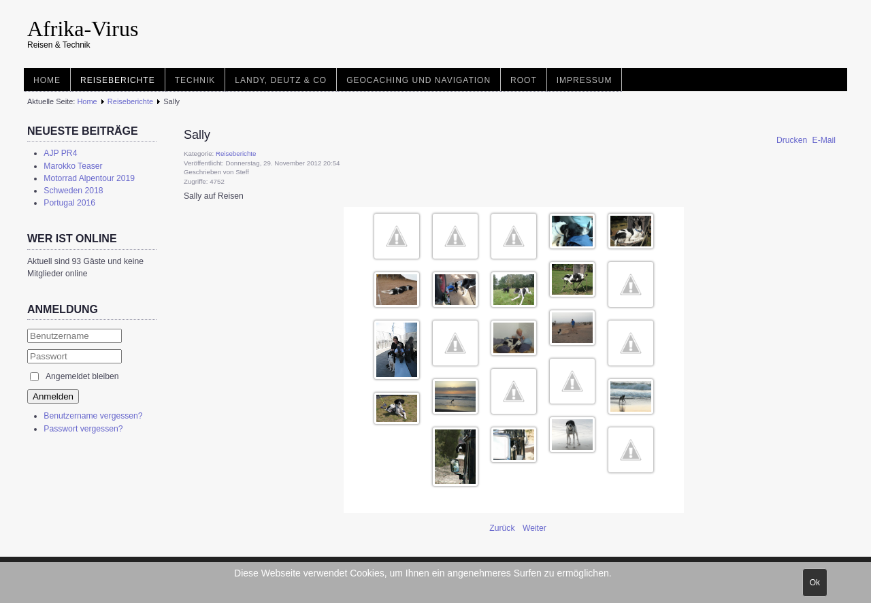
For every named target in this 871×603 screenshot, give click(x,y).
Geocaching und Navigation (418, 80)
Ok (815, 582)
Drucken (793, 140)
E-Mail (824, 140)
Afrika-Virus (82, 28)
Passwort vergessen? (83, 429)
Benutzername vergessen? (93, 416)
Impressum (584, 80)
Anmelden (53, 396)
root (523, 80)
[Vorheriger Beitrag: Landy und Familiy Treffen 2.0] (503, 528)
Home (47, 80)
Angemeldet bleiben (82, 376)
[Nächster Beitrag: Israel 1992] (534, 528)
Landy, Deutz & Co (281, 80)
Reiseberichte (117, 80)
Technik (195, 80)
